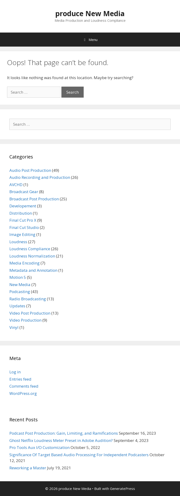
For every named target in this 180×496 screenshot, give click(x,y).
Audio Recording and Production (39, 177)
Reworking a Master (27, 467)
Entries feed (20, 379)
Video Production (25, 320)
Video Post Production (29, 313)
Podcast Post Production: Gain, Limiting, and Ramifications (63, 433)
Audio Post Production (30, 170)
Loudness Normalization (32, 256)
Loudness (18, 241)
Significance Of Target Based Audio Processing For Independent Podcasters (79, 454)
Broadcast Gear (23, 191)
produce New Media (90, 13)
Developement (22, 206)
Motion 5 (17, 277)
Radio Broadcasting (27, 298)
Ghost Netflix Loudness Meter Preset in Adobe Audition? (61, 440)
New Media (19, 284)
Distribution (20, 213)
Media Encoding (24, 263)
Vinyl (14, 327)
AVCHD (15, 184)
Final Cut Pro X (22, 220)
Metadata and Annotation (33, 270)
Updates (17, 306)
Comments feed (23, 386)
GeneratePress (122, 488)
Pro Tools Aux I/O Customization (39, 447)
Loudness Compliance (29, 248)
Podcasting (19, 291)
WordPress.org (23, 393)
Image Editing (22, 234)
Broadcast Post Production (34, 199)
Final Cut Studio (24, 227)
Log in (15, 372)
